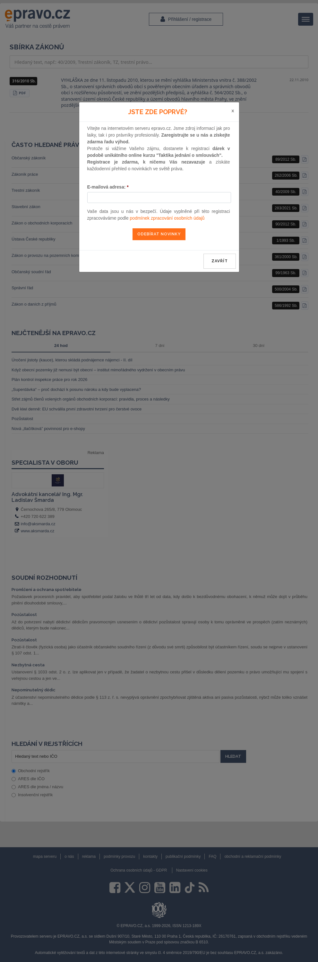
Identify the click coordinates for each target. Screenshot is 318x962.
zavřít (219, 261)
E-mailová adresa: (108, 187)
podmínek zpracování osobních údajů (167, 218)
